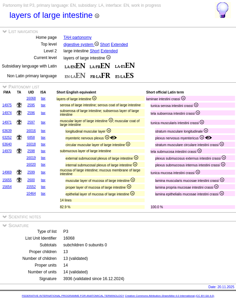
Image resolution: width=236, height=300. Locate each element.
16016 (31, 131)
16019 (31, 158)
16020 (31, 164)
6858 (31, 137)
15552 (31, 187)
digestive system (81, 44)
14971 (7, 122)
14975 (7, 105)
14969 (7, 172)
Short (105, 44)
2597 (31, 122)
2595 (31, 105)
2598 (31, 151)
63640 (7, 144)
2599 (31, 172)
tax (43, 98)
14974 (7, 113)
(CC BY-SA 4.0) (205, 295)
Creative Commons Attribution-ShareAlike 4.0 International (160, 295)
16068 (31, 98)
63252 (7, 137)
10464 (31, 193)
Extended (119, 44)
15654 (7, 187)
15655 (7, 180)
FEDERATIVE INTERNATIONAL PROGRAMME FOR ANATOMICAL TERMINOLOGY (73, 295)
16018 (31, 144)
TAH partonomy (77, 37)
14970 (7, 151)
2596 (31, 113)
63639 (7, 131)
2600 (31, 180)
